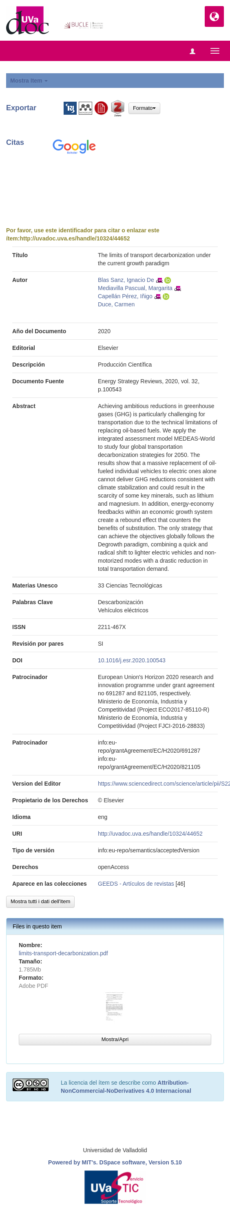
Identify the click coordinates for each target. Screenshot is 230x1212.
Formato (144, 108)
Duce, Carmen (116, 304)
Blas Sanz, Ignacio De (126, 280)
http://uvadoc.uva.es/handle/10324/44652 (75, 238)
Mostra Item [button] (29, 80)
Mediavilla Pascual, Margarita (135, 288)
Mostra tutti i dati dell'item (40, 901)
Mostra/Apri (115, 1039)
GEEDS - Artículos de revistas (136, 883)
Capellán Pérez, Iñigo (125, 296)
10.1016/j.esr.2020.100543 (132, 660)
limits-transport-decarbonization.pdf (63, 953)
